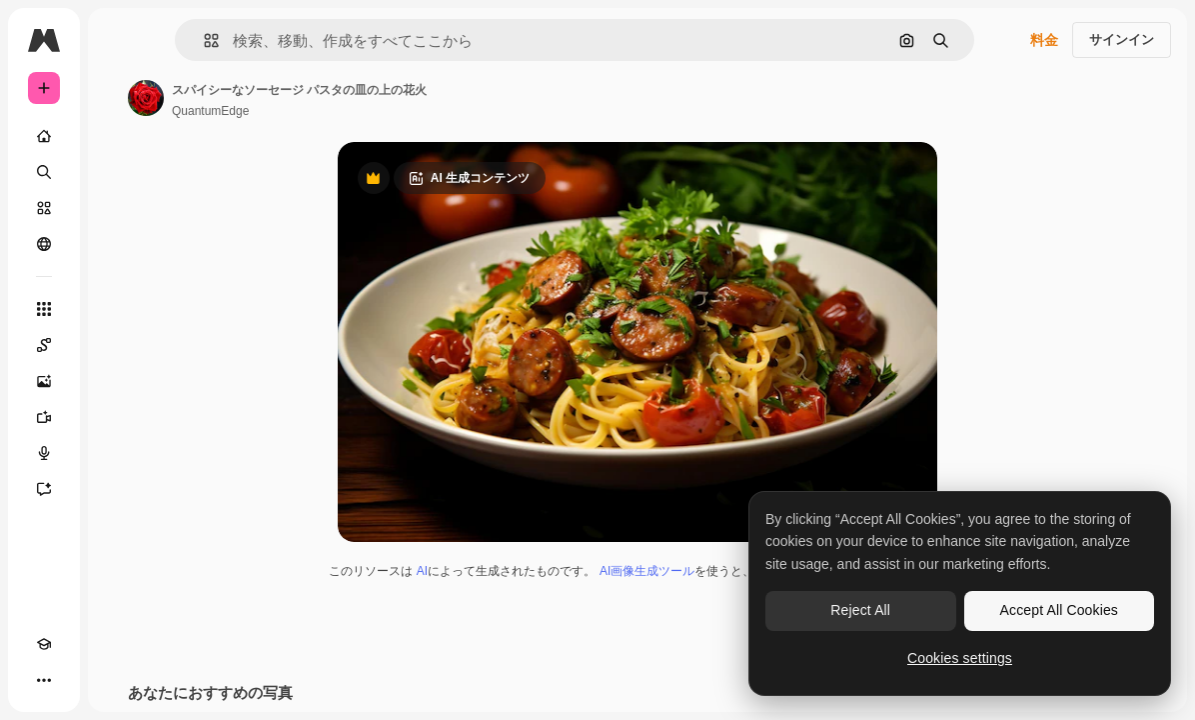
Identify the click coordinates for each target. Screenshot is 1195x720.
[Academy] (44, 644)
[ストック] (44, 208)
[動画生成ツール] (44, 417)
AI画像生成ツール (646, 571)
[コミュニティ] (44, 244)
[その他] (44, 680)
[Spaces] (44, 345)
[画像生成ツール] (44, 381)
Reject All (860, 610)
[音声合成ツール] (44, 453)
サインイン (1121, 39)
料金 (1044, 40)
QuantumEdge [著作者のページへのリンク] (210, 111)
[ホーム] (44, 136)
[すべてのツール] (44, 309)
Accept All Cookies (1059, 610)
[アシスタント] (44, 489)
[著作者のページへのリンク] (146, 98)
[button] (203, 40)
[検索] (44, 172)
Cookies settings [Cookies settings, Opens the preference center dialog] (959, 658)
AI (422, 571)
